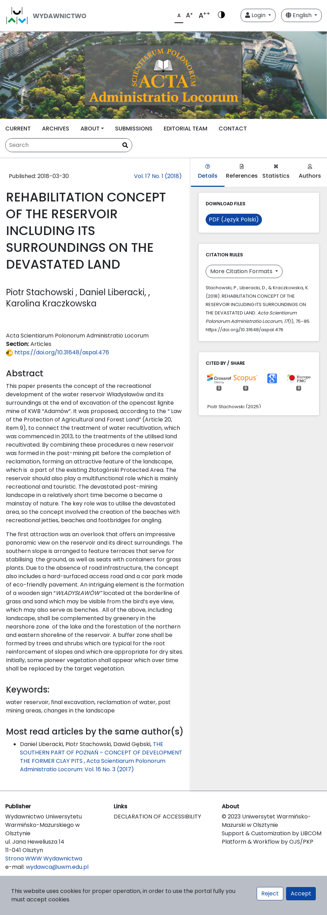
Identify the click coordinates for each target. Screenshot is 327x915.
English (299, 15)
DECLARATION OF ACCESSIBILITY (157, 817)
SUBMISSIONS (133, 129)
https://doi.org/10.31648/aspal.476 (57, 352)
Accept (301, 893)
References (242, 172)
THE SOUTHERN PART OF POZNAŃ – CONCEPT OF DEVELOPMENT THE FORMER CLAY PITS (101, 752)
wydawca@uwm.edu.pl (57, 867)
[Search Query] (69, 145)
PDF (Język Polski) (234, 219)
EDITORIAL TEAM (185, 129)
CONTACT (233, 129)
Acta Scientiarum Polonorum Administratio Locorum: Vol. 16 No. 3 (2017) (92, 765)
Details (208, 172)
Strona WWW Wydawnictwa (43, 858)
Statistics (276, 172)
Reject (270, 893)
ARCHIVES (55, 129)
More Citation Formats (242, 271)
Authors (310, 172)
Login (256, 15)
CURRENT (18, 129)
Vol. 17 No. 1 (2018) (158, 176)
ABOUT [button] (90, 129)
